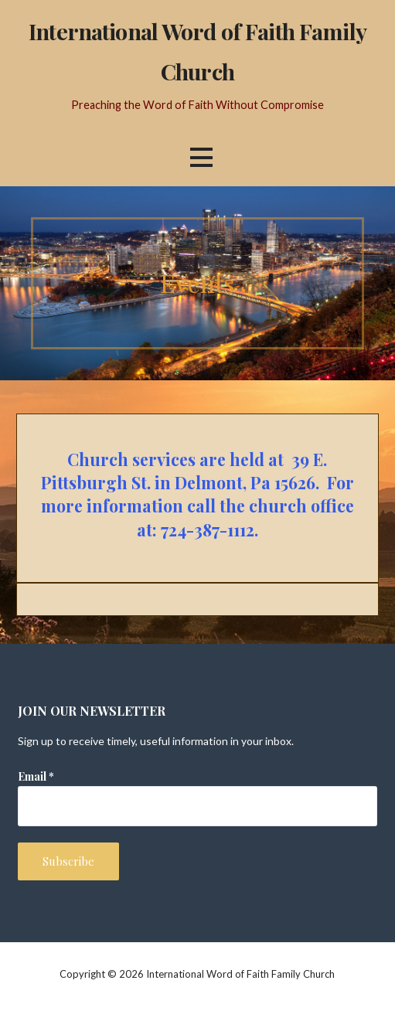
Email (36, 776)
